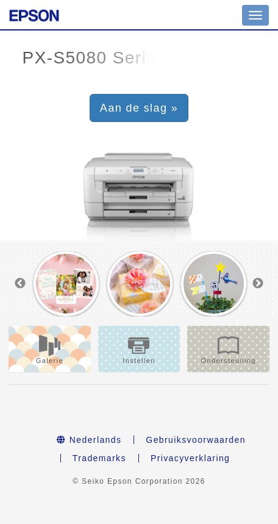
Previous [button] (20, 284)
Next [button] (258, 284)
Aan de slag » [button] (139, 108)
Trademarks (99, 458)
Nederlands (89, 440)
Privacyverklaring (190, 458)
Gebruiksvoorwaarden (196, 440)
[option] (66, 284)
